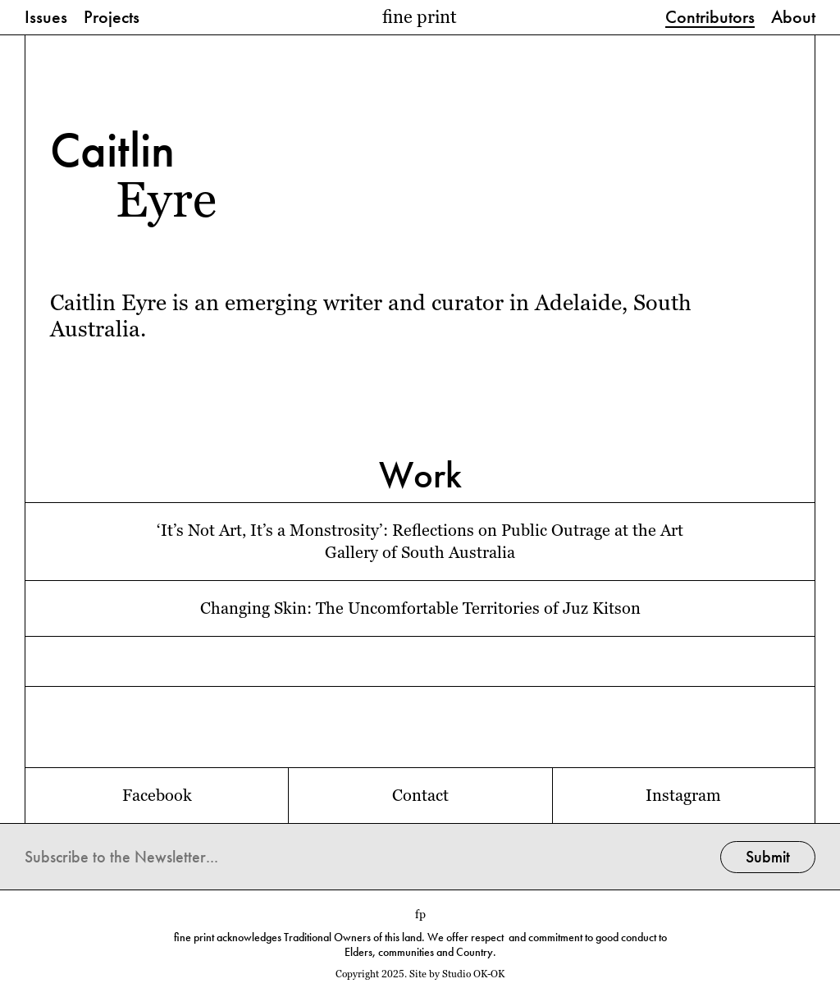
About (793, 18)
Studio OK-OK (473, 974)
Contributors (710, 18)
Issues (46, 18)
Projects (111, 18)
